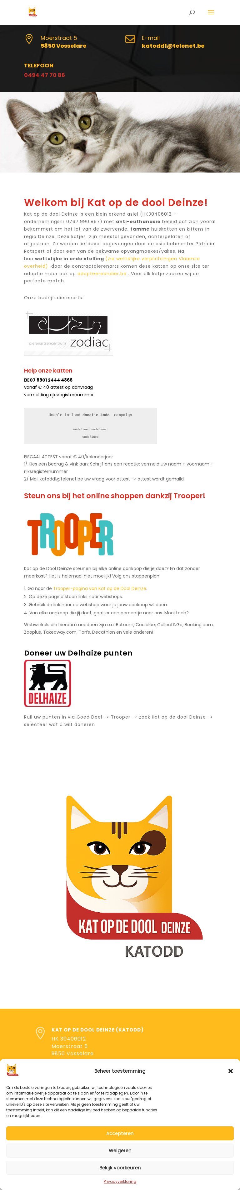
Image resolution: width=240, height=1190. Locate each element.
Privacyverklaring (120, 1181)
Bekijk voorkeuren (120, 1167)
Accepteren (120, 1133)
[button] (231, 1071)
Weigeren (120, 1150)
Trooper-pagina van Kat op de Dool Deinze (99, 588)
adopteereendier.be (102, 274)
